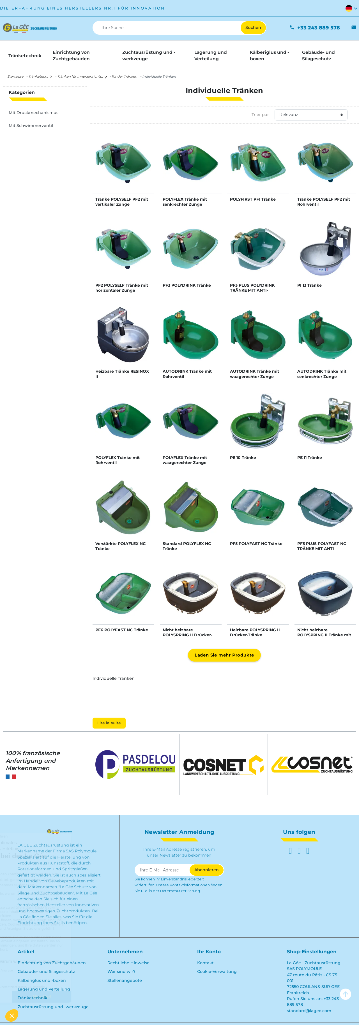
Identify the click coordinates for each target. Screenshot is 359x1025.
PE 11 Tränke (309, 457)
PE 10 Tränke (243, 457)
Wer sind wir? (121, 971)
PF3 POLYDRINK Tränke (187, 285)
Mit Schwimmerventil (31, 125)
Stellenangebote (124, 980)
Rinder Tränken (124, 76)
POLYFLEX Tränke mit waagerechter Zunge (185, 460)
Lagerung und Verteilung (44, 989)
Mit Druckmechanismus (33, 112)
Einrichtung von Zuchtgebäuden (52, 962)
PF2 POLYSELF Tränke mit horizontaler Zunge (121, 288)
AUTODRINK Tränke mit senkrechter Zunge (321, 374)
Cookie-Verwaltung (217, 971)
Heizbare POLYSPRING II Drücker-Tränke (255, 632)
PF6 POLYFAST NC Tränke (121, 629)
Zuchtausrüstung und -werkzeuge (53, 1006)
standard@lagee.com (309, 1010)
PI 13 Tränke (309, 285)
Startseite (15, 76)
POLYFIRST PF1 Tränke (253, 199)
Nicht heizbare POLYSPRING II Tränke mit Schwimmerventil (324, 635)
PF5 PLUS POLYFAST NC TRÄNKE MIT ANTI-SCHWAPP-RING (321, 548)
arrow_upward (345, 994)
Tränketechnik (40, 76)
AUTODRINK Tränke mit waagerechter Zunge (254, 374)
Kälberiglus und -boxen (42, 980)
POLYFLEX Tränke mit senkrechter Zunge (185, 202)
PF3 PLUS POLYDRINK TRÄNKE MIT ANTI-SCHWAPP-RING (252, 290)
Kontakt (205, 962)
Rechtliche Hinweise (128, 962)
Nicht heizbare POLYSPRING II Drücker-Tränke (187, 635)
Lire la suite (109, 722)
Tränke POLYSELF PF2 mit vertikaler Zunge (121, 202)
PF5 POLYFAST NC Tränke (256, 543)
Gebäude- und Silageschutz (46, 971)
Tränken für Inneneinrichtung (82, 76)
